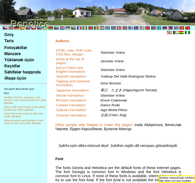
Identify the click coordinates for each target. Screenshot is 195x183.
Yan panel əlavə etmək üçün (19, 88)
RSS (6, 93)
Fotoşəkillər (15, 47)
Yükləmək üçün (19, 60)
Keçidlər (12, 66)
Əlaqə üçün (15, 78)
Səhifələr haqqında (22, 72)
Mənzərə (12, 54)
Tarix (9, 41)
